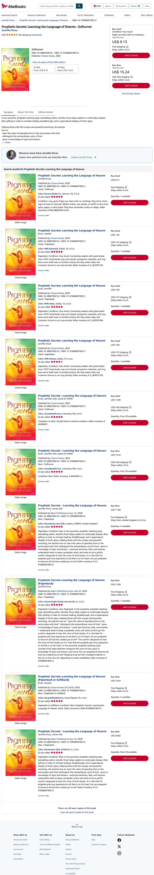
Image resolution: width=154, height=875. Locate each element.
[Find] (79, 6)
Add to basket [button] (131, 55)
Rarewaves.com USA (54, 523)
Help (147, 6)
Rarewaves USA (52, 749)
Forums (69, 854)
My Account (121, 6)
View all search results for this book (77, 812)
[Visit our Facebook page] (119, 840)
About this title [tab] (26, 112)
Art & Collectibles (85, 15)
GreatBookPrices (52, 413)
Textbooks (109, 15)
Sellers (127, 15)
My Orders (18, 854)
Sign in (108, 6)
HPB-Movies (50, 358)
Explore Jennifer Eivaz (84, 157)
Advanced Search (9, 15)
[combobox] (57, 6)
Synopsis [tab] (8, 112)
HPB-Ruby (49, 303)
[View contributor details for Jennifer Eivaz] (9, 30)
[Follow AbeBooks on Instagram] (119, 854)
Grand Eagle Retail (53, 601)
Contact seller (43, 215)
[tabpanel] (54, 130)
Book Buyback (45, 849)
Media (68, 844)
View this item (118, 37)
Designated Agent (73, 868)
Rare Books (61, 15)
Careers (68, 849)
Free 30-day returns (131, 93)
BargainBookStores (53, 697)
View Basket (18, 859)
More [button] (8, 142)
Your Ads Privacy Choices (75, 864)
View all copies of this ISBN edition (48, 62)
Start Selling (146, 15)
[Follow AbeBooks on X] (119, 847)
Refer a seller (44, 854)
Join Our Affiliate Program (50, 844)
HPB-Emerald (51, 248)
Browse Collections (37, 15)
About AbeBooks (72, 840)
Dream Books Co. (52, 193)
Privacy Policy (71, 859)
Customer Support (98, 844)
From (44, 68)
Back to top (77, 826)
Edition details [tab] (45, 112)
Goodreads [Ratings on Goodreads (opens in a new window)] (37, 34)
